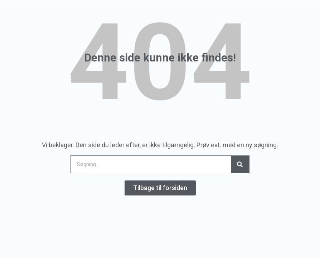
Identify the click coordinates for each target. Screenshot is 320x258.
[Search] (240, 164)
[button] (160, 187)
